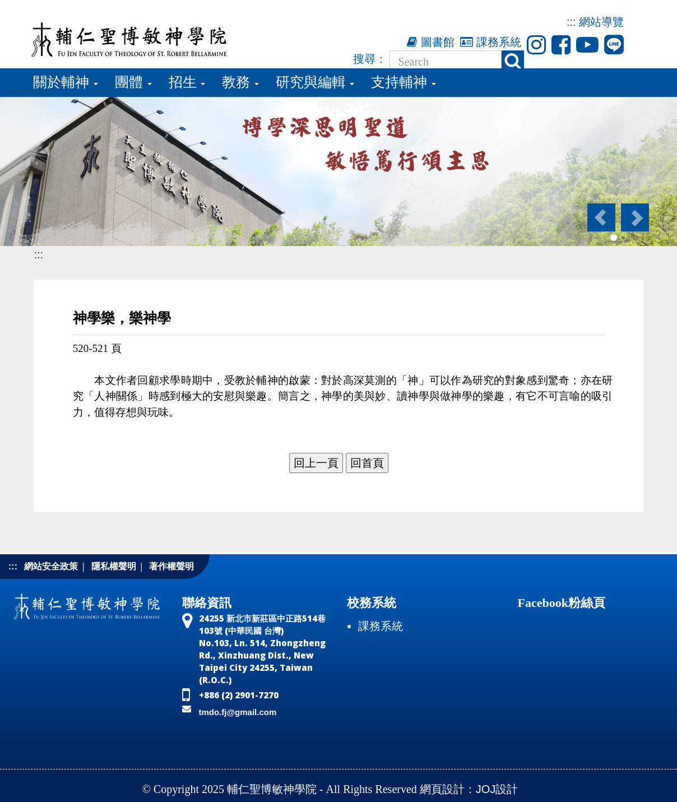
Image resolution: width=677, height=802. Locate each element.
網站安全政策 (51, 566)
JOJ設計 (497, 789)
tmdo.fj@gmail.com (238, 712)
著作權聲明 (171, 566)
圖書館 (431, 42)
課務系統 (490, 42)
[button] (600, 217)
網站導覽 (601, 22)
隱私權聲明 (113, 566)
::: (571, 22)
